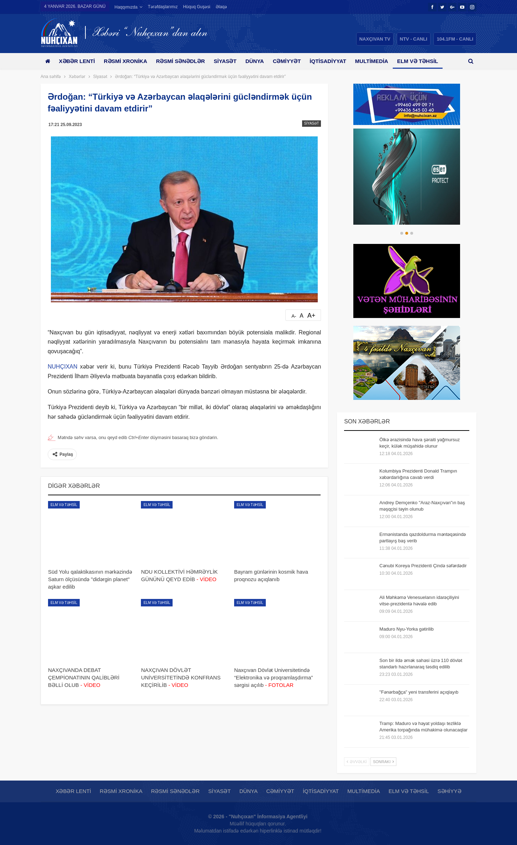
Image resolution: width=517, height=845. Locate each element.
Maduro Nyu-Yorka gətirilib (406, 629)
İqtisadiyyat (337, 61)
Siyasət (230, 61)
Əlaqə (221, 6)
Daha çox (423, 61)
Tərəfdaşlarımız (163, 6)
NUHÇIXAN (63, 367)
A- (293, 316)
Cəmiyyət (294, 61)
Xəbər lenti (78, 61)
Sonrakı (383, 762)
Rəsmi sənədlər (184, 61)
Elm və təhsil (64, 505)
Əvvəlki (356, 762)
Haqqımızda (126, 7)
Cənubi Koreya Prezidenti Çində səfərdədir (422, 565)
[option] (406, 177)
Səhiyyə (449, 791)
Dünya (261, 61)
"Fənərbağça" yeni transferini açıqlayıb (418, 692)
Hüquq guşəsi (196, 6)
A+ (311, 315)
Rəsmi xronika (128, 61)
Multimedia (382, 61)
